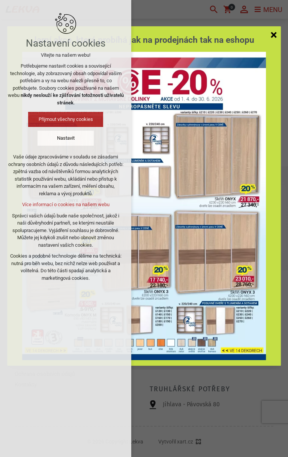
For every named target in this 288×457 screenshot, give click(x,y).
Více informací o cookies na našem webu (66, 204)
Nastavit (66, 138)
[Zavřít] (273, 34)
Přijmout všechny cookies (66, 119)
